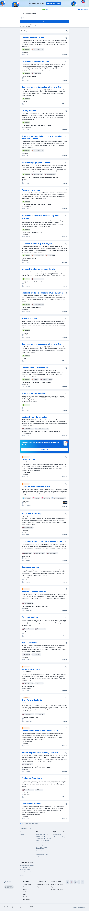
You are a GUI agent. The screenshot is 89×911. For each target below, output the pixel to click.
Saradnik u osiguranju (31, 669)
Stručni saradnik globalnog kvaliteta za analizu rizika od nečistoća (42, 137)
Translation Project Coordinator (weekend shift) (42, 541)
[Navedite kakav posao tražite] (44, 13)
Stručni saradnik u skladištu (34, 393)
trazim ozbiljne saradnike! (42, 851)
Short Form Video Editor (32, 700)
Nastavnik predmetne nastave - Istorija (38, 269)
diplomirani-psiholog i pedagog (43, 838)
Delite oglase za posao (43, 884)
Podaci (25, 889)
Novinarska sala (27, 892)
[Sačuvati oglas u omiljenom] (66, 38)
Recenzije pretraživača (57, 889)
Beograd (22, 834)
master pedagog (40, 845)
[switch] (67, 31)
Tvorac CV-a (54, 892)
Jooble (83, 907)
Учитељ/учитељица (31, 190)
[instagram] (71, 882)
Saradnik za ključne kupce (33, 38)
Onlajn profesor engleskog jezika (36, 486)
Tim (24, 887)
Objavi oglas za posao (53, 3)
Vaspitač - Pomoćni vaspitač (34, 592)
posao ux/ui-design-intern (26, 871)
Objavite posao (41, 887)
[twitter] (75, 882)
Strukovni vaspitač (30, 318)
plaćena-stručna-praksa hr (42, 840)
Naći (44, 22)
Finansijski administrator (32, 804)
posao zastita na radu (25, 869)
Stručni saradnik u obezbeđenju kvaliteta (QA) (41, 344)
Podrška (25, 897)
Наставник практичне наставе (35, 61)
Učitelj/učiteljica (29, 111)
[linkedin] (78, 882)
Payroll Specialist (29, 643)
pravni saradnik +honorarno (42, 842)
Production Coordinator (32, 778)
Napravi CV (44, 449)
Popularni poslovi (57, 834)
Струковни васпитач (31, 567)
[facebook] (67, 882)
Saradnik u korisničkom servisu (35, 368)
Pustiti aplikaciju (83, 9)
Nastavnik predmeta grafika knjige (37, 243)
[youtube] (82, 882)
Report (64, 54)
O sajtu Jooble (27, 884)
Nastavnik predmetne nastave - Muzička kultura (42, 293)
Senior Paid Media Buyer (32, 513)
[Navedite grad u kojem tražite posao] (44, 18)
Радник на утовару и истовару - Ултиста (40, 752)
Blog (52, 887)
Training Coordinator (31, 617)
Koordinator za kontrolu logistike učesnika (40, 731)
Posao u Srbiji (26, 899)
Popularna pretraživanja (57, 884)
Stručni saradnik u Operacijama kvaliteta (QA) (41, 87)
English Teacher (28, 459)
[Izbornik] (2, 9)
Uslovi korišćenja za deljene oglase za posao (16, 907)
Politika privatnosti (35, 907)
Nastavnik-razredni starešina (34, 417)
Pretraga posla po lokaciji (59, 836)
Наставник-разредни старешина (37, 162)
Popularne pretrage (26, 828)
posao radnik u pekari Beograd (27, 865)
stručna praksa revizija (41, 856)
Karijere (25, 894)
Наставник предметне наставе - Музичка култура (40, 216)
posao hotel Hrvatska (25, 867)
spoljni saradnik (40, 859)
